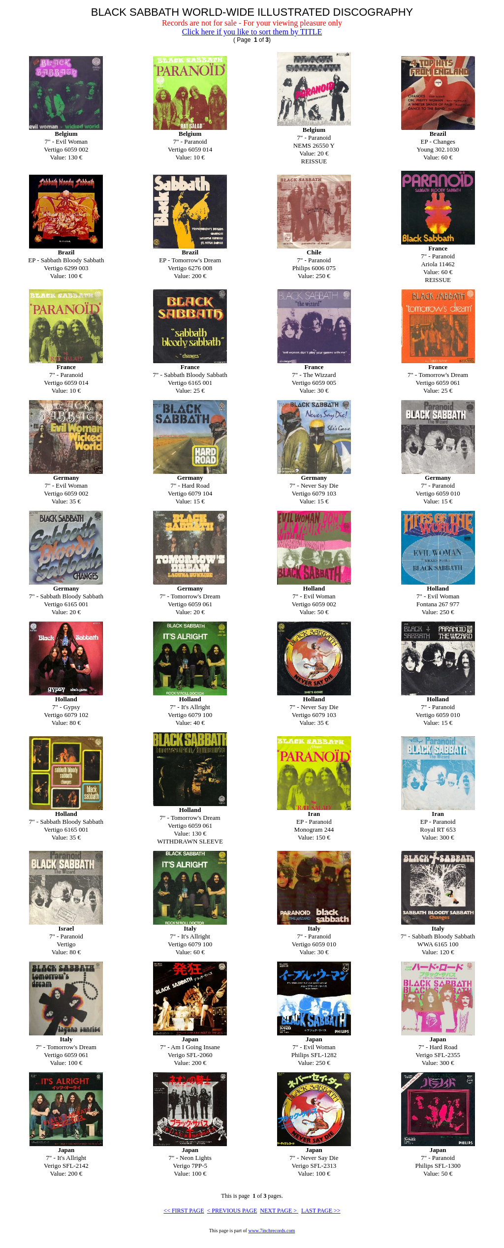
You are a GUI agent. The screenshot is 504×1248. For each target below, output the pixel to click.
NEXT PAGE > (279, 1210)
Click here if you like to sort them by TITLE (252, 32)
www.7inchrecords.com (271, 1230)
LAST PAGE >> (321, 1210)
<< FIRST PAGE (183, 1210)
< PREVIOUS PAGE (232, 1210)
